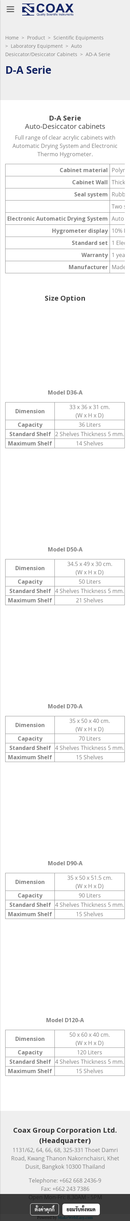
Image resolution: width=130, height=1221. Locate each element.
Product (36, 37)
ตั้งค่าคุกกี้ (44, 1209)
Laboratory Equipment (37, 46)
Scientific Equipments (78, 37)
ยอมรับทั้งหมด (81, 1209)
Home (12, 37)
